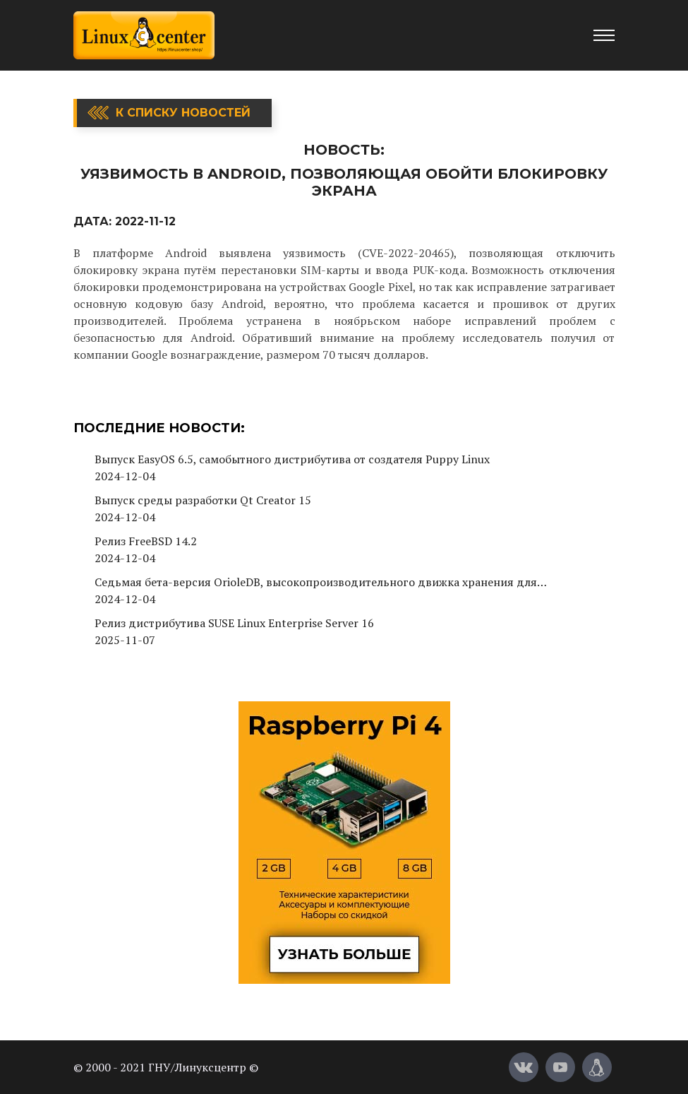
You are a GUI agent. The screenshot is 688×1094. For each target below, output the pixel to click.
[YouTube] (560, 1067)
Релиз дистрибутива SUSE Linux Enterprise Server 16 (234, 623)
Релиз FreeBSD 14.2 (146, 541)
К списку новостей (183, 112)
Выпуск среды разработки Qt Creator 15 (203, 500)
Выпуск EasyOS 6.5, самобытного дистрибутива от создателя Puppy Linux (292, 459)
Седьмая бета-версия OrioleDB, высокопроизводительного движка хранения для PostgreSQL (316, 582)
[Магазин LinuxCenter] (597, 1067)
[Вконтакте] (523, 1067)
